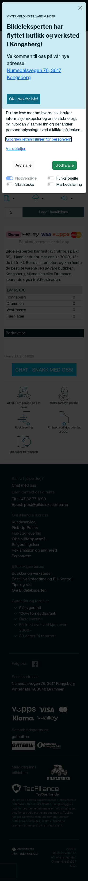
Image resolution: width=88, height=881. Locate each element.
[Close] (80, 8)
